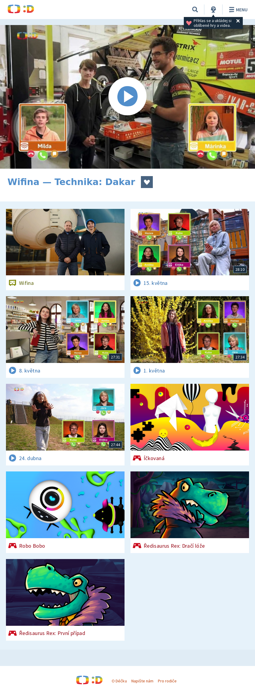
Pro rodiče (167, 681)
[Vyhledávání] (195, 9)
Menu (237, 9)
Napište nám (142, 681)
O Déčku (119, 681)
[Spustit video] (127, 97)
